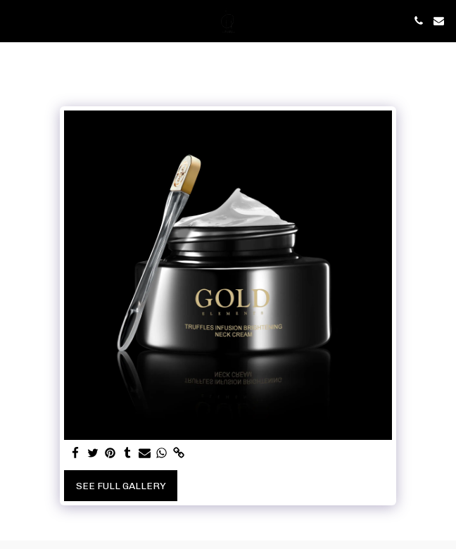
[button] (15, 20)
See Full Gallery (121, 486)
